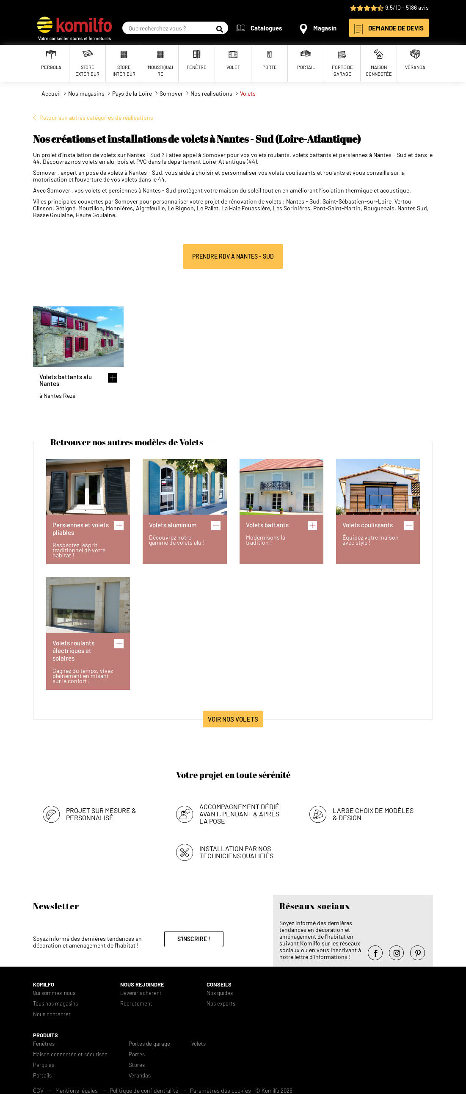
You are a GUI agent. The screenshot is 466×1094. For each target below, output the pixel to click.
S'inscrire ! (193, 938)
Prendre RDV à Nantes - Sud (233, 256)
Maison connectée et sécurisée (70, 1054)
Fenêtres (44, 1044)
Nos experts (221, 1003)
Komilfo (43, 984)
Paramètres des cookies (220, 1090)
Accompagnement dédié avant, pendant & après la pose (239, 813)
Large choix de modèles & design (373, 813)
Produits (45, 1035)
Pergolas (43, 1065)
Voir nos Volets (233, 719)
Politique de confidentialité (144, 1090)
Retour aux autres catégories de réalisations (96, 117)
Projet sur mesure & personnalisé (101, 813)
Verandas (140, 1075)
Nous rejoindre (142, 984)
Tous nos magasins (55, 1003)
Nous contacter (52, 1014)
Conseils (219, 984)
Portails (42, 1075)
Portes (137, 1054)
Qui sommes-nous (54, 993)
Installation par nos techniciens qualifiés (236, 852)
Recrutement (136, 1003)
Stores (137, 1065)
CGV (38, 1090)
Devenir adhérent (141, 993)
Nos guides (220, 993)
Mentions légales (76, 1090)
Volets (198, 1044)
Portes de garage (149, 1044)
